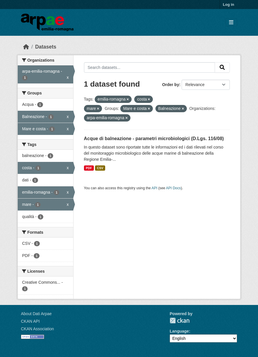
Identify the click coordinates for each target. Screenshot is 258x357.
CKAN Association (37, 328)
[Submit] (222, 67)
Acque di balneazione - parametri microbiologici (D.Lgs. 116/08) (154, 138)
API (154, 188)
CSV (100, 168)
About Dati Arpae (36, 313)
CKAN (179, 320)
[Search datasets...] (149, 67)
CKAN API (30, 321)
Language (179, 331)
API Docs (173, 188)
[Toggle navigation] (231, 22)
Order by (170, 84)
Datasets (45, 47)
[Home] (26, 47)
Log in (228, 4)
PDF (89, 168)
